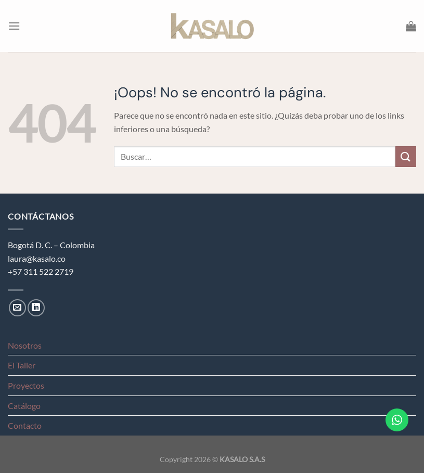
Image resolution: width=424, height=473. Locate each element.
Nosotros (25, 345)
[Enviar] (405, 156)
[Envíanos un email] (17, 307)
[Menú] (14, 26)
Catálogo (24, 406)
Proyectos (26, 385)
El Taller (21, 365)
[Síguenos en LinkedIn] (36, 307)
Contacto (25, 425)
